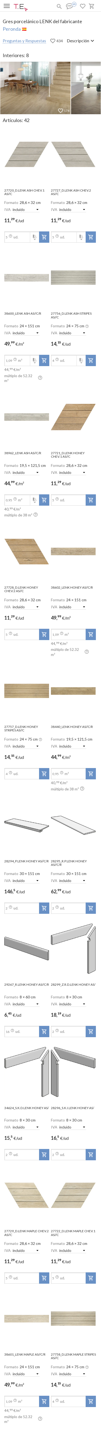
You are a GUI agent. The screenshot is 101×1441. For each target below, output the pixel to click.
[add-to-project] (44, 237)
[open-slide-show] (26, 154)
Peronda (12, 29)
